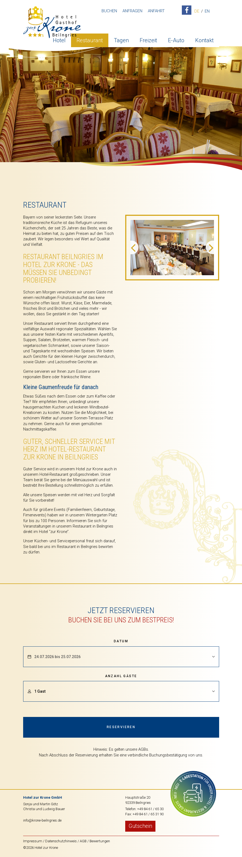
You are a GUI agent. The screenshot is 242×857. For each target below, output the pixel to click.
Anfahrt (155, 10)
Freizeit (148, 39)
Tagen (121, 39)
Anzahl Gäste (121, 676)
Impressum (32, 841)
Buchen (108, 10)
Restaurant (89, 39)
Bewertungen (100, 841)
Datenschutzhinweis (61, 841)
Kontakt (204, 39)
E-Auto (176, 39)
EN (206, 11)
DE (196, 11)
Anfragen (132, 10)
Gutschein (140, 826)
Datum (121, 641)
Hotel (59, 39)
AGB (83, 841)
